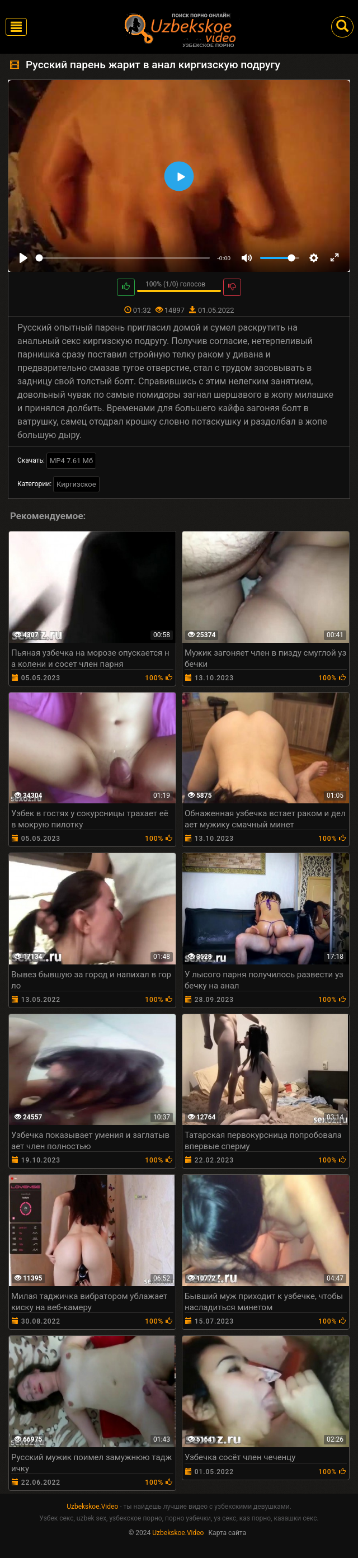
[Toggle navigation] (16, 27)
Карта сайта (227, 1533)
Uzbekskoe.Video (92, 1506)
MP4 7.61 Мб (71, 460)
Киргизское (76, 484)
